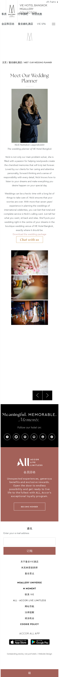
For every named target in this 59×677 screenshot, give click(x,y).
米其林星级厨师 (29, 567)
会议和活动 (8, 24)
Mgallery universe (29, 582)
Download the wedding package (29, 234)
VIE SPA (41, 24)
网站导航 (29, 606)
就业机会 (29, 618)
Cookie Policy (29, 624)
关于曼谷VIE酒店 (30, 561)
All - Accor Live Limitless (29, 600)
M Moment (29, 588)
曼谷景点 (29, 573)
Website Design (45, 653)
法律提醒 (29, 612)
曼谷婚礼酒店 (25, 24)
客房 (4, 14)
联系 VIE (29, 594)
